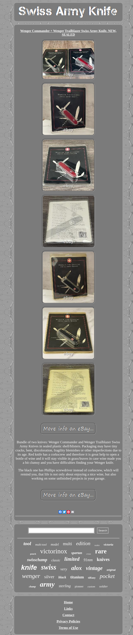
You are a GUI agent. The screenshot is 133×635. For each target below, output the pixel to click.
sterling (65, 586)
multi (67, 543)
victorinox (53, 551)
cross (88, 554)
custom (91, 586)
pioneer (79, 586)
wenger (31, 575)
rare (100, 551)
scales (97, 545)
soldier (103, 586)
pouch (33, 554)
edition (83, 543)
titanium (77, 577)
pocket (107, 576)
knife (29, 567)
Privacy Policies (68, 621)
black (62, 577)
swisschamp (37, 559)
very (63, 569)
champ (32, 586)
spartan (76, 553)
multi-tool (41, 544)
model (55, 544)
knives (103, 559)
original (111, 570)
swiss (48, 567)
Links (68, 609)
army (47, 584)
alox (76, 568)
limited (72, 559)
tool (27, 543)
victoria (108, 544)
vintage (94, 568)
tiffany (92, 577)
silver (49, 576)
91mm (88, 560)
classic (55, 560)
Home (68, 602)
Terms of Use (68, 628)
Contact (68, 615)
